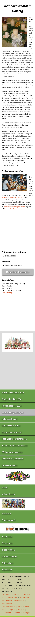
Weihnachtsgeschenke (12, 452)
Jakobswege (24, 598)
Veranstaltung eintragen (12, 412)
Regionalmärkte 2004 (11, 399)
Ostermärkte (7, 601)
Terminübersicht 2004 (11, 406)
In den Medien (8, 550)
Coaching (15, 595)
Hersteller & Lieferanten (12, 459)
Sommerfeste (19, 601)
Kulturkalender (8, 494)
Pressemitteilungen (22, 613)
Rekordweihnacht (10, 419)
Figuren (12, 610)
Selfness (5, 595)
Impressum (7, 570)
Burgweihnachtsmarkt (11, 432)
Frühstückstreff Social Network (12, 197)
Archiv (4, 487)
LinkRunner (6, 613)
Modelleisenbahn (9, 465)
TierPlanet (12, 598)
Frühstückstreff (8, 520)
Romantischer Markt (11, 425)
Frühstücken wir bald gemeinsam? (14, 206)
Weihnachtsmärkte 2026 (13, 392)
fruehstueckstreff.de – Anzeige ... (14, 209)
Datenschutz (7, 563)
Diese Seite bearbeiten (17, 272)
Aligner (21, 610)
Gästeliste (6, 513)
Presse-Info (7, 543)
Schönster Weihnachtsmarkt (14, 445)
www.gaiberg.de (8, 293)
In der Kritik (7, 536)
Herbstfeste (7, 604)
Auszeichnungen (9, 556)
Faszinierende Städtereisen (14, 439)
